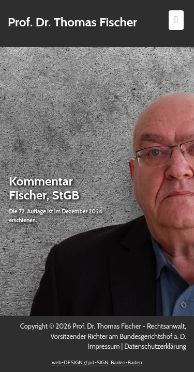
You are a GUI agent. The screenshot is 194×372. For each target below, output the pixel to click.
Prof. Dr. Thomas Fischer (72, 21)
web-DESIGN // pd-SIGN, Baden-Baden (97, 362)
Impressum (104, 346)
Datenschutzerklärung (155, 346)
